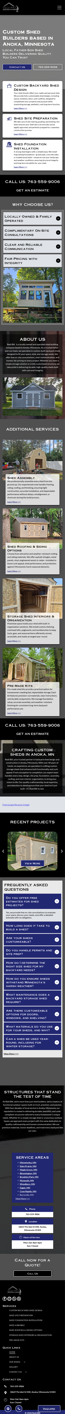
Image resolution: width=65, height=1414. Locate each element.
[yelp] (14, 1287)
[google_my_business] (19, 1287)
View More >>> (22, 1186)
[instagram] (9, 1287)
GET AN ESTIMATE (32, 190)
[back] (3, 851)
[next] (62, 851)
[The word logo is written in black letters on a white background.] (32, 1131)
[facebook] (5, 1287)
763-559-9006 (43, 181)
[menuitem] (32, 1299)
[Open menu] (59, 8)
